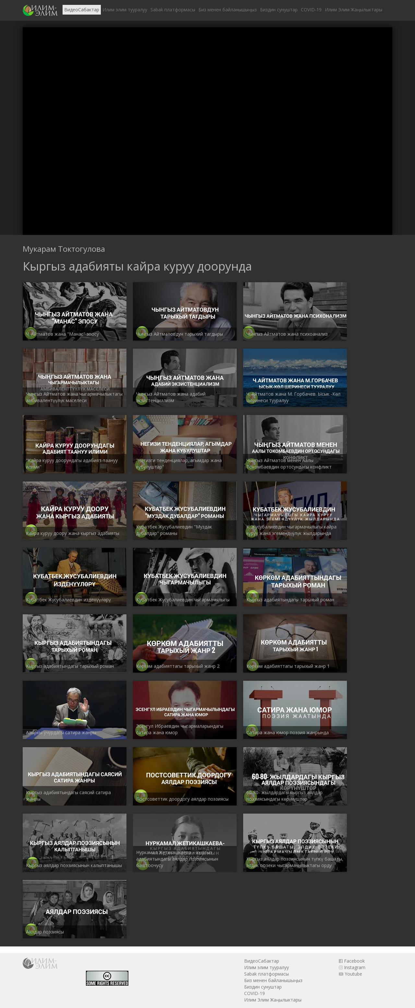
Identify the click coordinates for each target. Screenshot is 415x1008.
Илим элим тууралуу (124, 9)
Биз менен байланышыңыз (227, 9)
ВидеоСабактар (81, 9)
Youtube (350, 974)
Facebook (352, 961)
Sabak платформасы (172, 9)
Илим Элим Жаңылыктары (353, 9)
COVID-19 (311, 9)
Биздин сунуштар (279, 9)
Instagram (352, 967)
